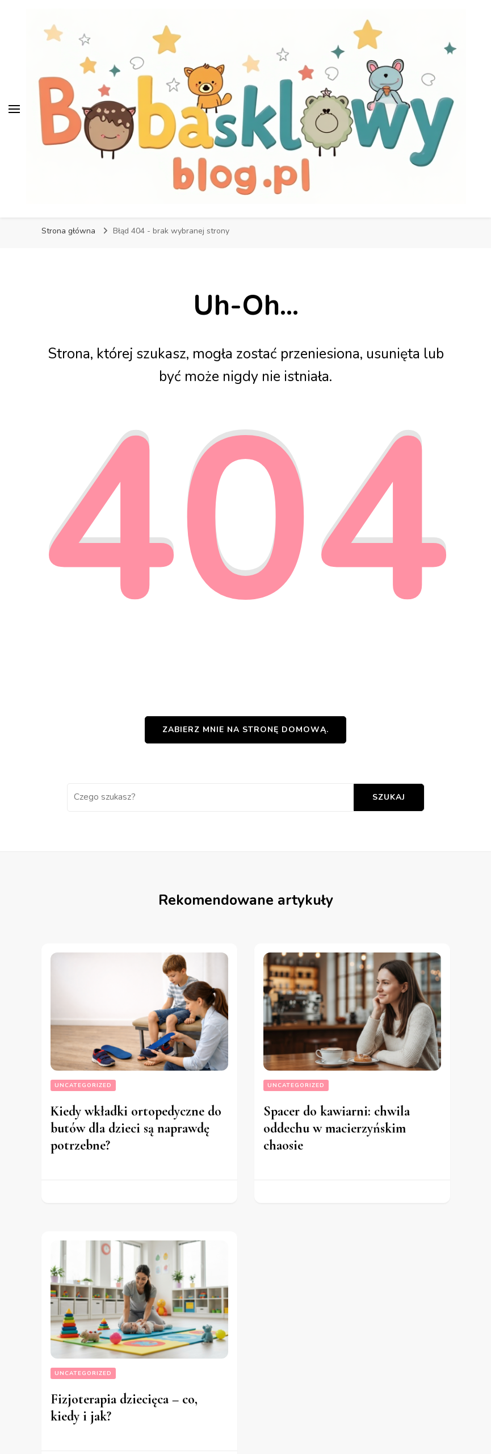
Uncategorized (83, 1085)
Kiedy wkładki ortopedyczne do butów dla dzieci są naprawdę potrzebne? (136, 1128)
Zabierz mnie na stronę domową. (245, 729)
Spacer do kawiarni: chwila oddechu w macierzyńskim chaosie (336, 1128)
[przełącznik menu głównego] (14, 109)
